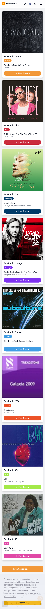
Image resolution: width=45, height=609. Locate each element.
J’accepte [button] (22, 603)
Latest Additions (22, 569)
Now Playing (22, 73)
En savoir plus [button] (10, 597)
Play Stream (22, 142)
